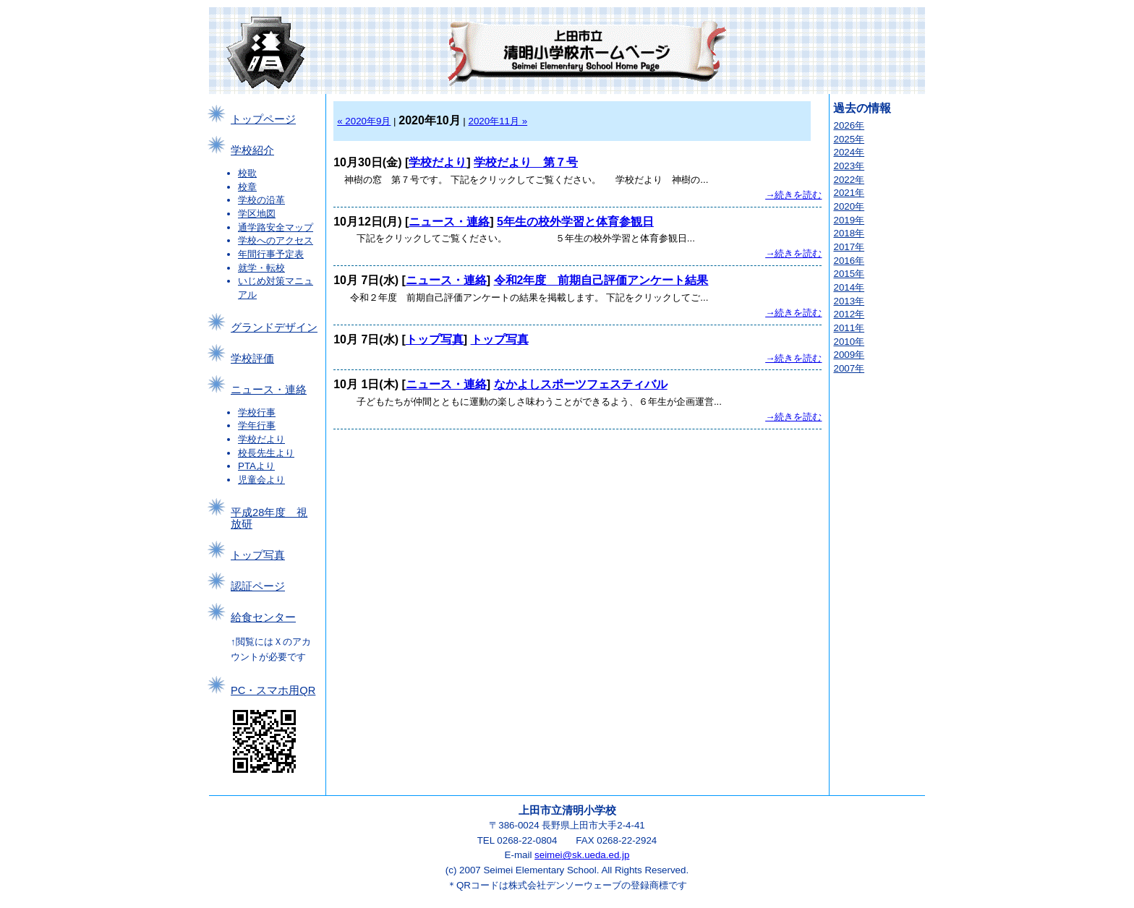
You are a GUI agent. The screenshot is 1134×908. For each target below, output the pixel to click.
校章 (247, 186)
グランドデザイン (274, 327)
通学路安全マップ (275, 227)
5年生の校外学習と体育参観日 (575, 221)
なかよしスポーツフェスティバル (581, 384)
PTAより (256, 466)
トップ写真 (258, 555)
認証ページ (258, 586)
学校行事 (257, 412)
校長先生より (266, 452)
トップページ (263, 119)
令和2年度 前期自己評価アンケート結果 (601, 280)
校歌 (247, 173)
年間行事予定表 (271, 254)
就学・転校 (261, 267)
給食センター (263, 617)
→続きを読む (793, 194)
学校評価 (252, 358)
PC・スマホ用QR (273, 690)
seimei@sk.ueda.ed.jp (581, 854)
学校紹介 (252, 150)
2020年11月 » (498, 121)
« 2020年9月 (364, 121)
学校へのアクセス (275, 240)
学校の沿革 (261, 199)
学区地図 (257, 213)
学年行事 (257, 425)
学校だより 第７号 (526, 162)
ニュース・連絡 (269, 389)
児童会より (261, 479)
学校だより (261, 439)
